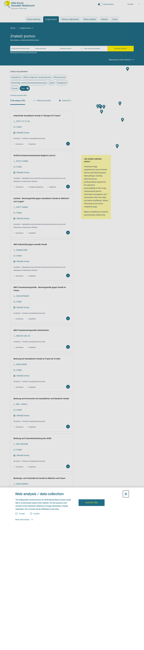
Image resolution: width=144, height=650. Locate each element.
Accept (22, 514)
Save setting (91, 502)
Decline (37, 514)
